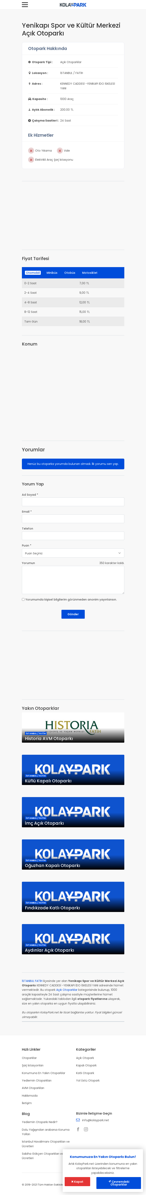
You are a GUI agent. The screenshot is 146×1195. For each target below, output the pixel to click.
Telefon (27, 529)
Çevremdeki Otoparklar (118, 1183)
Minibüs (52, 273)
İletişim (27, 1103)
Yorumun (28, 563)
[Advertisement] (73, 215)
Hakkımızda (30, 1096)
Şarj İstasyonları (32, 1065)
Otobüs (69, 273)
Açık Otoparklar (67, 990)
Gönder (73, 614)
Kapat (77, 1182)
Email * (27, 512)
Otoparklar (29, 1058)
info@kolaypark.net (95, 1120)
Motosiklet (89, 273)
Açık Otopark (85, 1058)
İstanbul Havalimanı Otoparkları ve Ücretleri (46, 1144)
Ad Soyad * (30, 495)
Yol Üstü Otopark (88, 1080)
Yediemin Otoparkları (36, 1080)
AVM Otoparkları (33, 1088)
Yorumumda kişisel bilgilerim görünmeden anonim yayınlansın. (71, 600)
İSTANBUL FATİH (32, 981)
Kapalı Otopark (86, 1065)
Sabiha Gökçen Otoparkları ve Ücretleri (42, 1156)
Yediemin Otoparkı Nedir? (39, 1122)
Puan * (26, 545)
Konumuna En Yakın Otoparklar (43, 1073)
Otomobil (33, 273)
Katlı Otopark (85, 1073)
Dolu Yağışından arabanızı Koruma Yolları (45, 1132)
